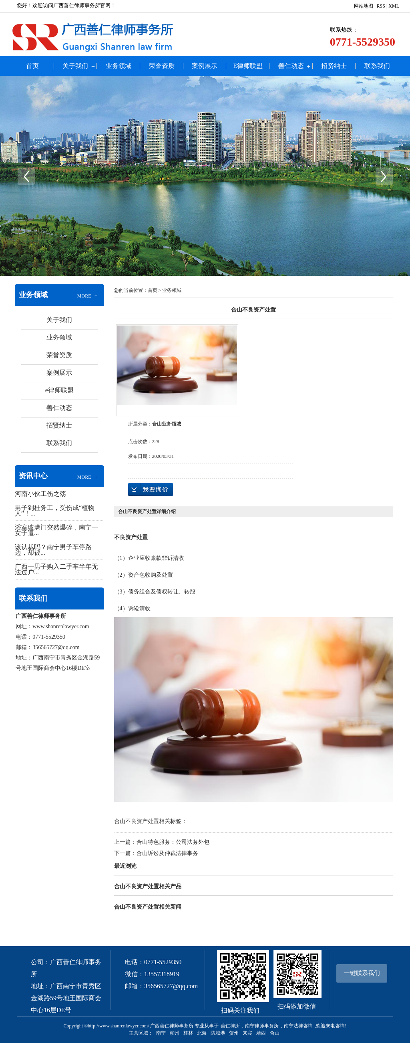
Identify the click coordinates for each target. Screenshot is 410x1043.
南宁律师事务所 (262, 1026)
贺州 (234, 1033)
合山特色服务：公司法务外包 (173, 842)
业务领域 (118, 65)
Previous (26, 176)
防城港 (218, 1033)
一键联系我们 (362, 973)
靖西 (261, 1033)
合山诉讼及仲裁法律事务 (167, 853)
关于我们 (75, 65)
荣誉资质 (162, 65)
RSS (381, 6)
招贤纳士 (334, 65)
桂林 (188, 1033)
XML (393, 6)
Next (384, 176)
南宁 (161, 1033)
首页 (32, 65)
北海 (202, 1033)
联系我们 (377, 65)
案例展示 (204, 65)
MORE (88, 296)
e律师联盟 (248, 65)
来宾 (247, 1033)
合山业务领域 (166, 424)
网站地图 (363, 6)
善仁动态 (291, 65)
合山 (274, 1033)
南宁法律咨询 (298, 1026)
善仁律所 (230, 1026)
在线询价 (150, 489)
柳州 (174, 1033)
